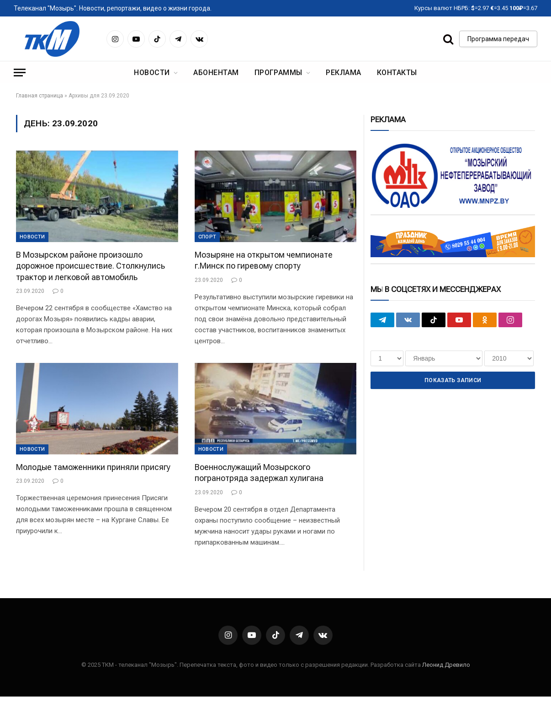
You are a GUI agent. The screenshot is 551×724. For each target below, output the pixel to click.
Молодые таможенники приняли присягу (93, 467)
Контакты (397, 72)
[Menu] (20, 72)
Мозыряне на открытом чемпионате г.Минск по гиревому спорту (264, 260)
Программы (278, 72)
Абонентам (215, 72)
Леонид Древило (446, 664)
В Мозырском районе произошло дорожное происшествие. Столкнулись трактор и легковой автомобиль (90, 266)
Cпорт (207, 237)
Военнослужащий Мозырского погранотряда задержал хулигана (259, 472)
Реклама (343, 72)
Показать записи (452, 380)
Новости (152, 72)
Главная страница (39, 95)
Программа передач (498, 39)
